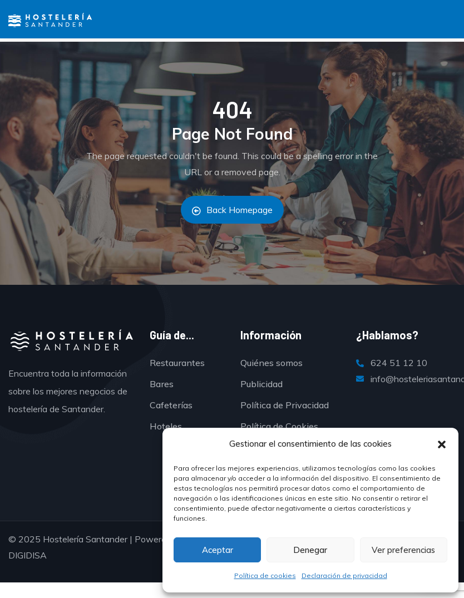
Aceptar (217, 550)
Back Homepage (232, 209)
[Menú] (14, 22)
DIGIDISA (27, 555)
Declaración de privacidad (344, 575)
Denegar (310, 550)
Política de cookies (265, 575)
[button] (441, 444)
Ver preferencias (403, 550)
